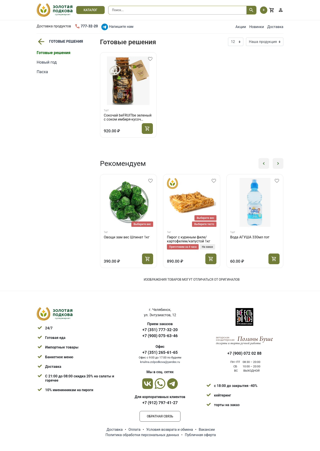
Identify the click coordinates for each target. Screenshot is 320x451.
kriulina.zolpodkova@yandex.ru (160, 362)
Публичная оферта (200, 435)
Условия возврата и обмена (169, 429)
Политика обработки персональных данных (142, 435)
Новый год (47, 62)
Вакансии (207, 429)
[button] (263, 163)
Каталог (90, 10)
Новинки (256, 27)
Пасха (42, 71)
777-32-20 (86, 26)
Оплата (134, 429)
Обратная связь (160, 416)
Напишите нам (117, 27)
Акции (241, 27)
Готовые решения (60, 41)
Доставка (275, 27)
